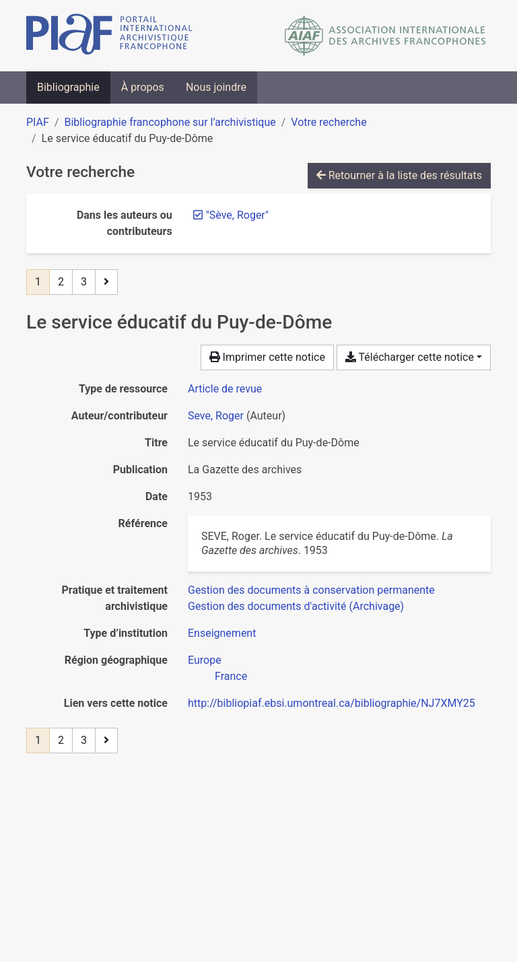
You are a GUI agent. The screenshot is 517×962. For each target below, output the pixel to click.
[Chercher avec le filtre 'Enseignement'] (222, 633)
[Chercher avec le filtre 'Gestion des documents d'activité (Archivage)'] (296, 606)
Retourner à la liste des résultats (399, 175)
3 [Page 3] (84, 281)
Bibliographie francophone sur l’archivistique (169, 122)
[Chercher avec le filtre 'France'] (231, 676)
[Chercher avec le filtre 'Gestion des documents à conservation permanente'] (311, 590)
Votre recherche (328, 122)
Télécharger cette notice (409, 357)
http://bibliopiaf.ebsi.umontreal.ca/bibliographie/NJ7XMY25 (331, 703)
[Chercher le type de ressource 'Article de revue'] (225, 388)
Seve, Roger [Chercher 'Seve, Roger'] (216, 415)
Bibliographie (68, 87)
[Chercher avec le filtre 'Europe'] (204, 660)
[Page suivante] (106, 282)
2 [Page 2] (61, 281)
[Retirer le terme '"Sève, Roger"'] (237, 215)
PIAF (37, 122)
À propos (142, 87)
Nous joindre (216, 87)
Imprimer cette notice (267, 357)
